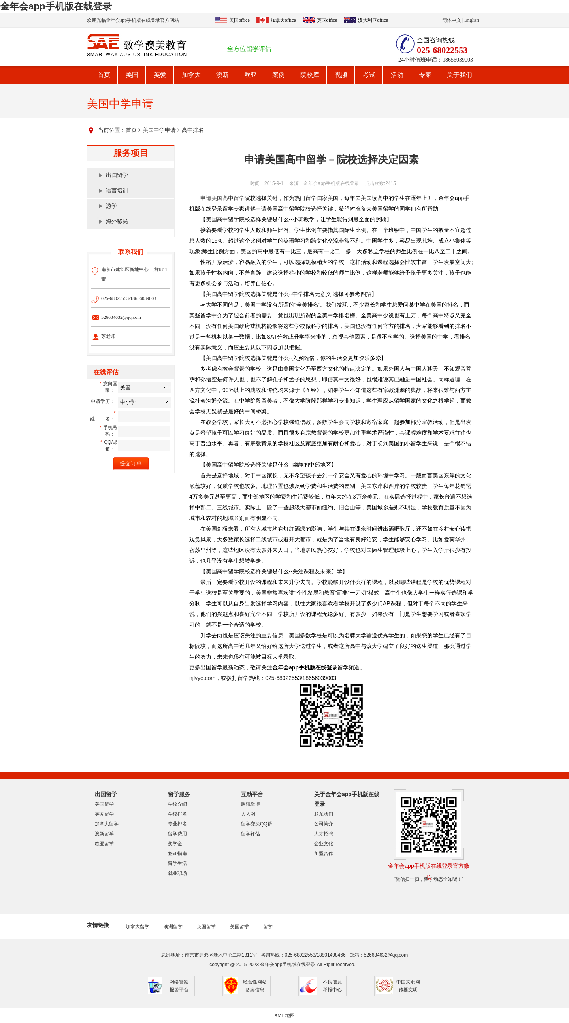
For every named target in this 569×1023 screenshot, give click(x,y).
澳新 (222, 75)
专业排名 (177, 824)
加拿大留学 (107, 824)
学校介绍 (177, 804)
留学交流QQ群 (256, 824)
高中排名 (193, 130)
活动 (397, 75)
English (471, 20)
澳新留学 (104, 833)
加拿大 (191, 75)
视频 (341, 75)
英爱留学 (104, 814)
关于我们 (459, 75)
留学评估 (250, 833)
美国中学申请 (159, 130)
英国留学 (206, 926)
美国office (239, 20)
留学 (268, 926)
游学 (111, 206)
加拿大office (283, 20)
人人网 (248, 814)
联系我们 (323, 814)
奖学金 (175, 843)
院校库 (309, 75)
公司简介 (323, 824)
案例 (278, 75)
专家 (425, 75)
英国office (327, 20)
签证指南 (177, 853)
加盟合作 (323, 853)
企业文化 (323, 843)
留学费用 (177, 833)
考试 (369, 75)
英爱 (160, 75)
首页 (104, 75)
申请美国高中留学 (222, 198)
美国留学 (104, 804)
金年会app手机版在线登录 (56, 6)
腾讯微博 (250, 804)
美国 (132, 75)
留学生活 (177, 863)
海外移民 (117, 221)
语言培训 (117, 191)
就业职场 (177, 873)
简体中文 (451, 20)
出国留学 (117, 175)
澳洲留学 (173, 926)
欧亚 (250, 75)
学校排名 (177, 814)
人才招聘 (323, 833)
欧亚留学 (104, 843)
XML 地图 (284, 1015)
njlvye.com (202, 678)
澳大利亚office (373, 20)
